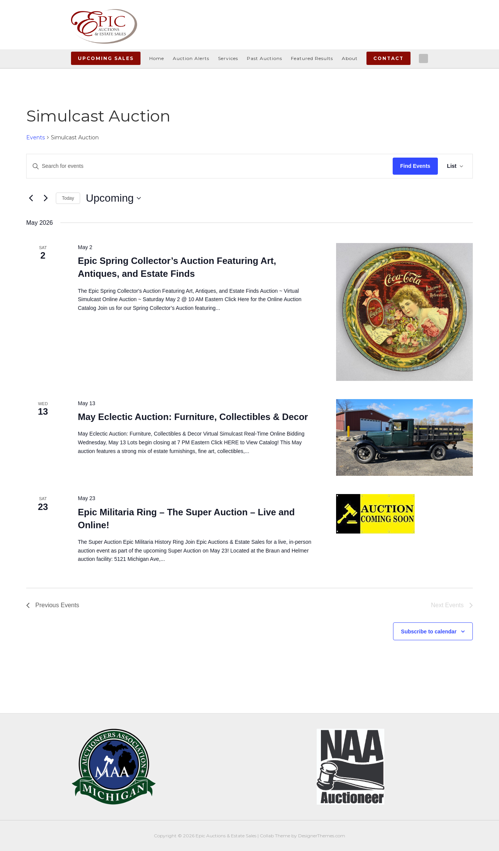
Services (228, 58)
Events (35, 137)
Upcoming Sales (106, 58)
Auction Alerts (191, 58)
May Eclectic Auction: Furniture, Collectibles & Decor (193, 417)
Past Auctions (264, 58)
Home (156, 58)
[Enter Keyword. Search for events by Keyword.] (210, 166)
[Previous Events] (30, 198)
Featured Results (312, 58)
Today (68, 198)
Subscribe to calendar (428, 631)
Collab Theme (275, 835)
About (350, 58)
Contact (388, 58)
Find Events (415, 166)
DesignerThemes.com (321, 835)
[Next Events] (45, 198)
